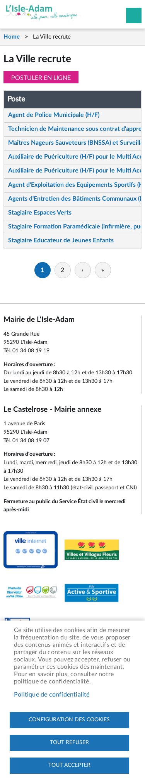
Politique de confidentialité (52, 695)
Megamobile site (134, 15)
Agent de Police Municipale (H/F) (53, 115)
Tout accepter (69, 765)
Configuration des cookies (69, 719)
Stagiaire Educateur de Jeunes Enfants (61, 240)
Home (11, 37)
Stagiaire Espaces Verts (40, 213)
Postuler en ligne (41, 78)
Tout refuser (69, 742)
